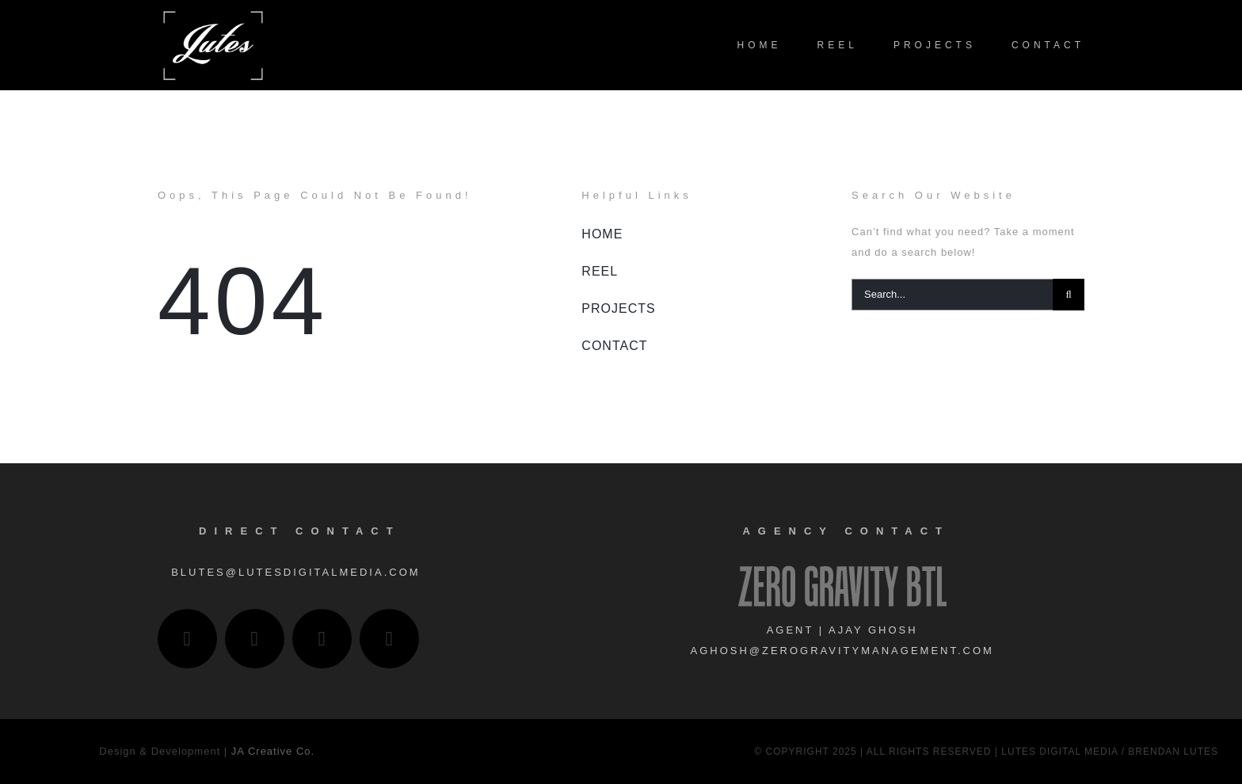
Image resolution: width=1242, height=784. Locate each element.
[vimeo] (322, 638)
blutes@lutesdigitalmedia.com (295, 572)
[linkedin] (254, 638)
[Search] (1068, 294)
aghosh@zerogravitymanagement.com (841, 651)
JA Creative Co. (272, 751)
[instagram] (187, 638)
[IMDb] (389, 638)
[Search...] (952, 294)
